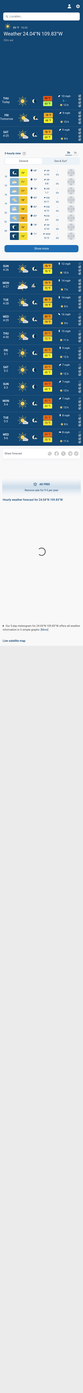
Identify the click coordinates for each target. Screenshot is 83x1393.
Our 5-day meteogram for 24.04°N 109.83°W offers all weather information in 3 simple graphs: (41, 627)
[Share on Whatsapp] (50, 453)
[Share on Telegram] (70, 453)
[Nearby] (75, 16)
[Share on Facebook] (56, 453)
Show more (41, 248)
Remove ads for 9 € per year (41, 487)
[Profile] (69, 6)
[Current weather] (41, 26)
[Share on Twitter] (63, 453)
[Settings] (78, 6)
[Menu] (5, 6)
